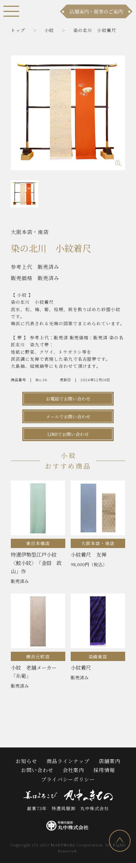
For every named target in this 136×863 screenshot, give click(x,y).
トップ (18, 30)
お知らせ (26, 761)
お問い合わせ (37, 770)
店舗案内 (109, 761)
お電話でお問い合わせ (68, 398)
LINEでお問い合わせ (68, 434)
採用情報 (104, 770)
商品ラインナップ (68, 761)
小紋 (49, 30)
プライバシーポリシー (68, 779)
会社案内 (73, 770)
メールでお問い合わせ (68, 416)
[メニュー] (11, 11)
